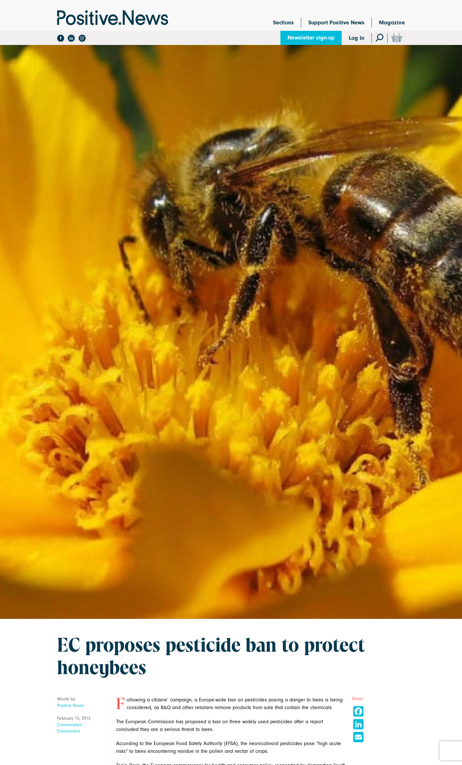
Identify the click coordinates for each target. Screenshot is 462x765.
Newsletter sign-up (311, 37)
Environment (68, 731)
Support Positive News (336, 22)
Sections (283, 22)
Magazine (392, 22)
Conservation (69, 724)
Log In (356, 38)
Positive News (70, 705)
